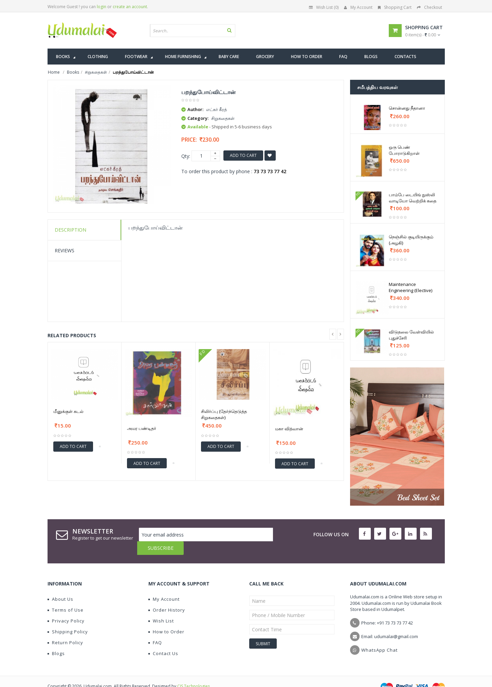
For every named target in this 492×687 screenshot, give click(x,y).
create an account (130, 7)
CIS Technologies (193, 672)
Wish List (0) (324, 7)
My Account (358, 7)
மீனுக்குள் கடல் (68, 411)
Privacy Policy (66, 607)
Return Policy (65, 629)
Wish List (161, 607)
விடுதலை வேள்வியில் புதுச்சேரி (411, 335)
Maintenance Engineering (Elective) (410, 287)
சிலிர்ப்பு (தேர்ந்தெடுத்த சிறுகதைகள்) (224, 414)
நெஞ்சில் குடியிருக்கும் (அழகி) (411, 240)
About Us (60, 585)
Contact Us (163, 640)
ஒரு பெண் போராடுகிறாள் (404, 150)
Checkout (429, 7)
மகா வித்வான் (289, 429)
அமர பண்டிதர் (141, 428)
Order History (166, 596)
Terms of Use (66, 596)
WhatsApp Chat (379, 636)
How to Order (166, 618)
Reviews (64, 250)
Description (70, 230)
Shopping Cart (395, 7)
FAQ (155, 629)
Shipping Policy (68, 618)
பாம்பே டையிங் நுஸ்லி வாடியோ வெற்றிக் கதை (412, 198)
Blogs (56, 640)
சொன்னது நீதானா (407, 108)
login (101, 7)
